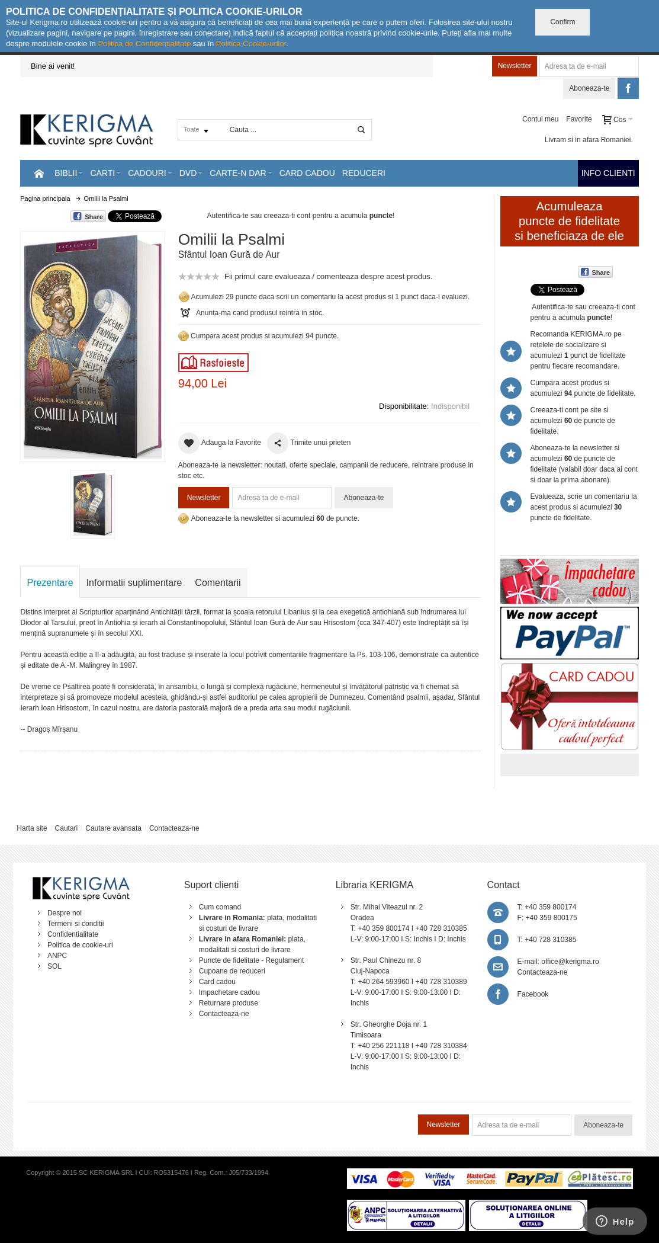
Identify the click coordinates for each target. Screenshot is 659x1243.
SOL (54, 966)
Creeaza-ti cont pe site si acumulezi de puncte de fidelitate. (573, 420)
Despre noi (64, 913)
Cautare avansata (113, 828)
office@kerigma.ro (570, 961)
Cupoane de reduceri (232, 971)
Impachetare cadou (229, 992)
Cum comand (220, 907)
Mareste (90, 344)
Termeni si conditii (75, 924)
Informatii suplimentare (134, 583)
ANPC (57, 956)
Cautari (66, 828)
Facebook (533, 994)
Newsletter (515, 66)
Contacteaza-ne (174, 828)
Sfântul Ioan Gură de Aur (229, 254)
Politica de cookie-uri (80, 945)
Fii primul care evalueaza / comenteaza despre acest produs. (328, 276)
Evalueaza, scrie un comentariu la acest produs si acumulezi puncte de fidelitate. (584, 507)
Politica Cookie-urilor (251, 43)
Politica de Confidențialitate (144, 43)
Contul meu (540, 119)
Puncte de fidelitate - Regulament (251, 960)
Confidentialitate (72, 934)
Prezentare (50, 583)
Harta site (32, 828)
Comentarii (217, 583)
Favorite (579, 119)
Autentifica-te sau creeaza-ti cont (259, 216)
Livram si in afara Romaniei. (589, 140)
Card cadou (217, 982)
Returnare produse (228, 1003)
